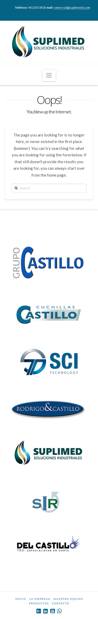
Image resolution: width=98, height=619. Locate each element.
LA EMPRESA (39, 598)
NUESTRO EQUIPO (68, 598)
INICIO (20, 598)
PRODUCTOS (39, 603)
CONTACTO (60, 603)
